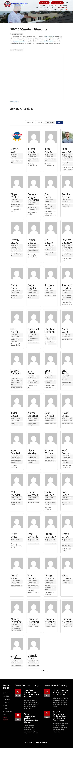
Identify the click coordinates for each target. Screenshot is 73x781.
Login (66, 3)
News (55, 9)
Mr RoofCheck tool (47, 41)
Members (39, 7)
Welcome (42, 5)
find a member (49, 36)
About (54, 7)
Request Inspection (16, 34)
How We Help (63, 5)
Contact (49, 9)
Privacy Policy (7, 711)
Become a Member (57, 3)
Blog (61, 9)
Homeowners (7, 699)
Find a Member (44, 3)
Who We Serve (52, 5)
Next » (45, 671)
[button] (35, 686)
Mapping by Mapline (14, 101)
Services (46, 7)
